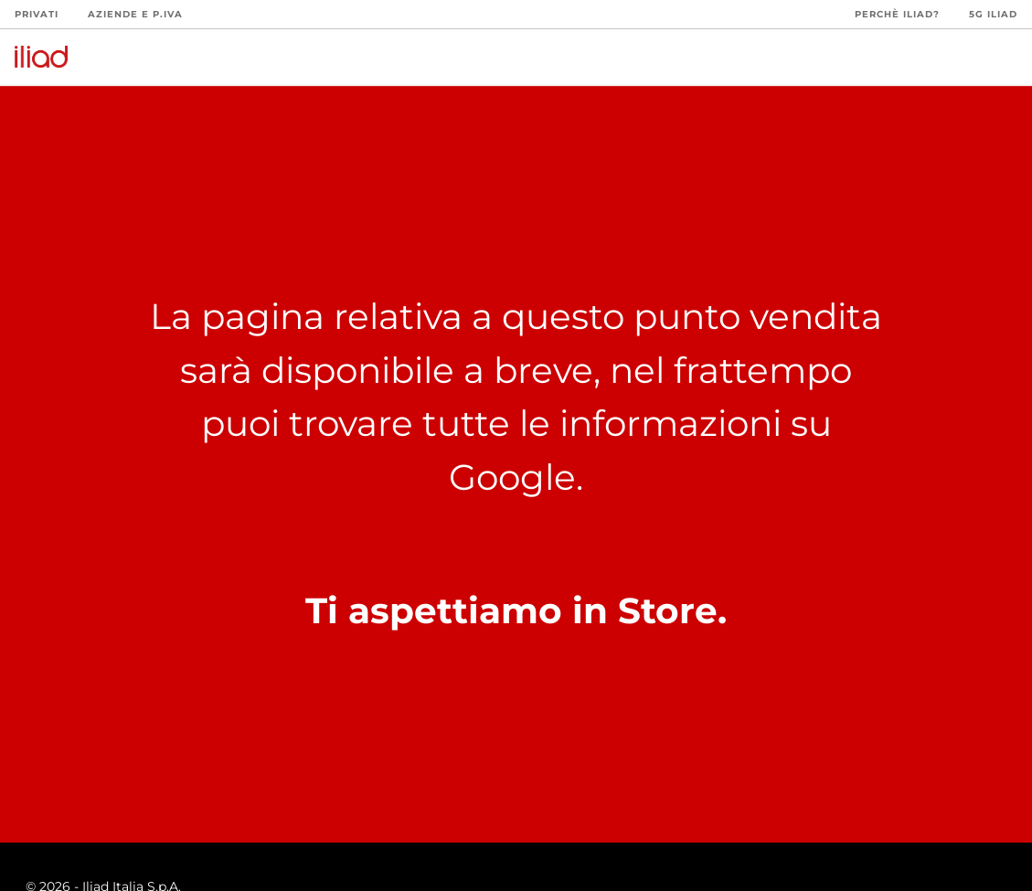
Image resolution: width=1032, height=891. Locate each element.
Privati (37, 14)
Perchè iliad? (897, 14)
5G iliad (993, 14)
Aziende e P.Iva (135, 14)
